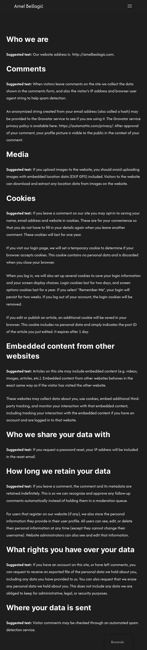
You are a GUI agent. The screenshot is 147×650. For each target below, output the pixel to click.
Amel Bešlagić (28, 6)
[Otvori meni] (130, 6)
